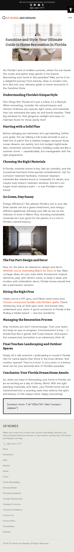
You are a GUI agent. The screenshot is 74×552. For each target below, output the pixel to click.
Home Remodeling (11, 482)
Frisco (6, 476)
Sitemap (7, 532)
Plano (5, 449)
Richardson (8, 454)
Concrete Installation (12, 509)
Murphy (6, 465)
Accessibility (9, 526)
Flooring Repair (10, 487)
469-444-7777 (37, 8)
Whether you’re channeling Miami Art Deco (28, 270)
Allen (5, 460)
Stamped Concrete (12, 504)
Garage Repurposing (12, 498)
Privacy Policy (9, 520)
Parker (6, 471)
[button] (70, 9)
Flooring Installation (12, 493)
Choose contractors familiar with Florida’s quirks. (31, 302)
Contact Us (8, 515)
